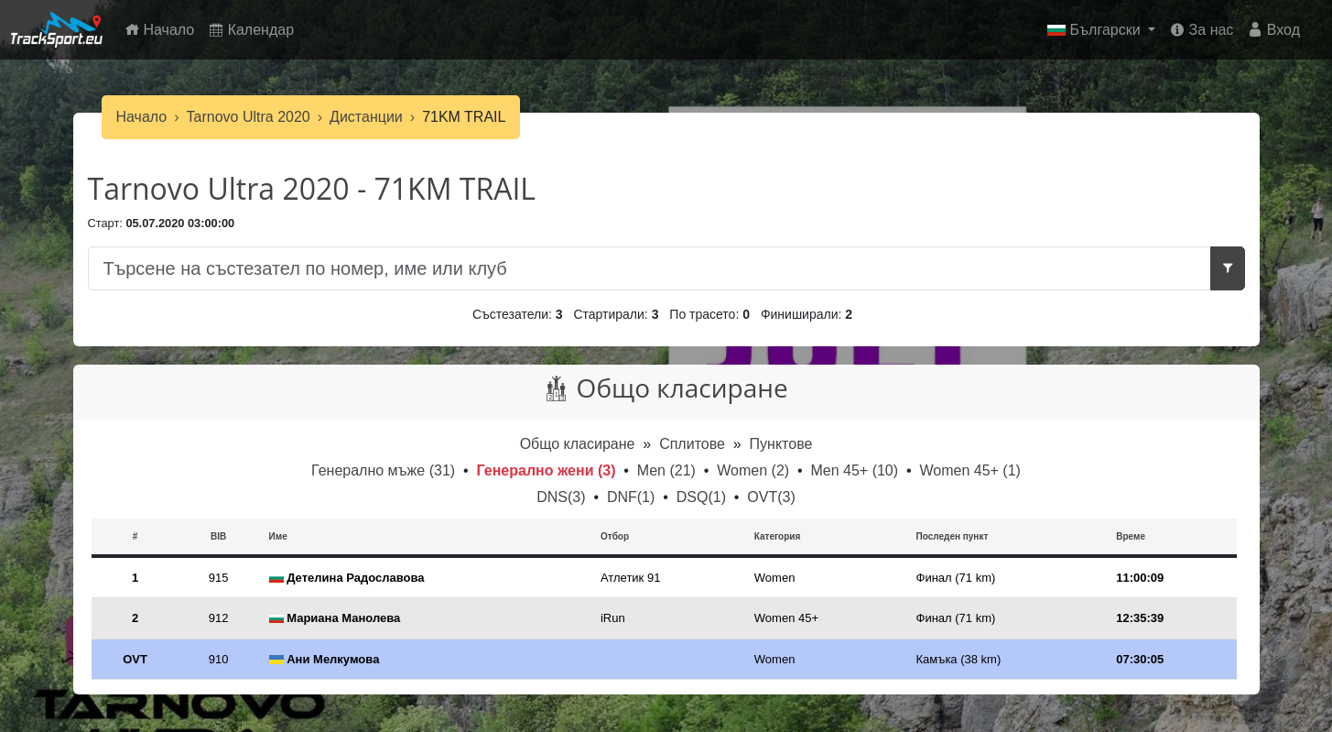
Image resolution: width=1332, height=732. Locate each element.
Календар (251, 30)
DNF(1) (633, 497)
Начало (163, 28)
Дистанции (366, 117)
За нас (1201, 30)
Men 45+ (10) (856, 470)
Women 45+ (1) (969, 470)
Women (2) (755, 470)
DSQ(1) (704, 497)
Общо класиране (577, 444)
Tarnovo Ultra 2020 (248, 117)
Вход (1274, 30)
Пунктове (781, 444)
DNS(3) (563, 497)
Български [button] (1095, 30)
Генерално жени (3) (548, 470)
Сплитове (694, 444)
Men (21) (668, 470)
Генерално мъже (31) (385, 470)
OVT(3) (771, 497)
